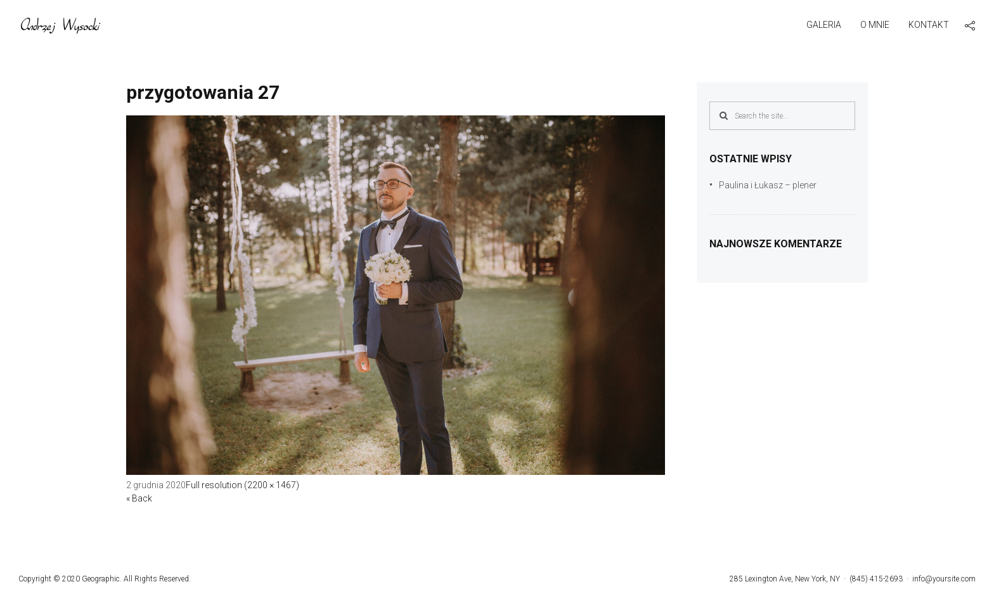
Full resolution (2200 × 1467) (242, 485)
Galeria (823, 25)
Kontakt (928, 25)
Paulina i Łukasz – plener (767, 185)
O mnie (874, 25)
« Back (139, 498)
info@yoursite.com (944, 578)
